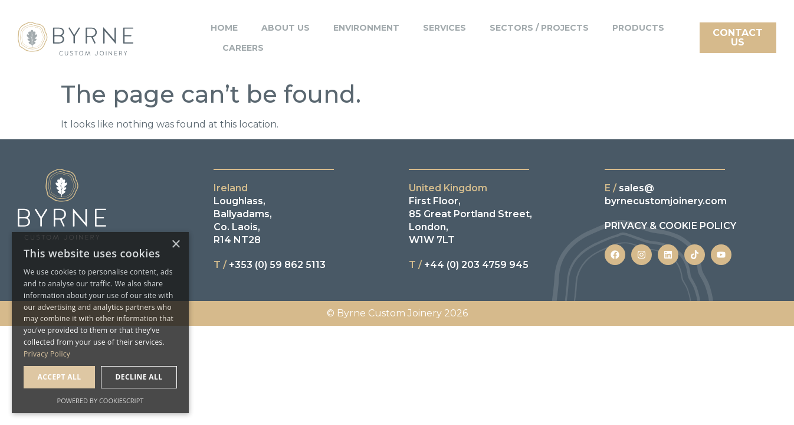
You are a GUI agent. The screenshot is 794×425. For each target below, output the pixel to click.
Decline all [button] (139, 377)
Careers (243, 47)
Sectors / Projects (539, 27)
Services (444, 27)
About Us (285, 27)
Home (224, 27)
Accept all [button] (59, 377)
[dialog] (100, 322)
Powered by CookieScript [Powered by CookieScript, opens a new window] (100, 400)
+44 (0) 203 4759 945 (469, 264)
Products (638, 27)
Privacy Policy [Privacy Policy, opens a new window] (47, 354)
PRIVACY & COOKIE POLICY (670, 225)
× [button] (175, 244)
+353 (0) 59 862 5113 (270, 264)
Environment (366, 27)
